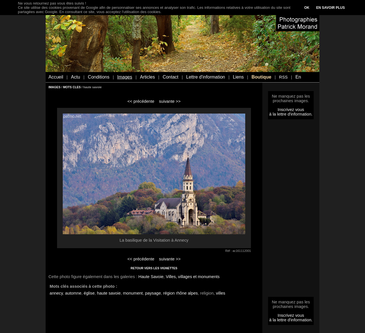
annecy (56, 293)
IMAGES (54, 87)
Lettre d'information (205, 77)
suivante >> (170, 101)
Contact (170, 77)
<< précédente (141, 101)
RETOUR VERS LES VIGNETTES (154, 268)
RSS (283, 77)
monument (133, 293)
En (298, 77)
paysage (153, 293)
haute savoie (109, 293)
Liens (238, 77)
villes (220, 293)
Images (124, 77)
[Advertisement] (291, 209)
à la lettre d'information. (291, 114)
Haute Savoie (150, 276)
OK (306, 8)
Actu (75, 77)
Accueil (55, 77)
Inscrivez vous (291, 109)
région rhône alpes (180, 293)
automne (73, 293)
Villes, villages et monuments (193, 276)
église (89, 293)
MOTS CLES (72, 87)
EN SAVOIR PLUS (330, 8)
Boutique (261, 77)
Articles (147, 77)
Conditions (99, 77)
